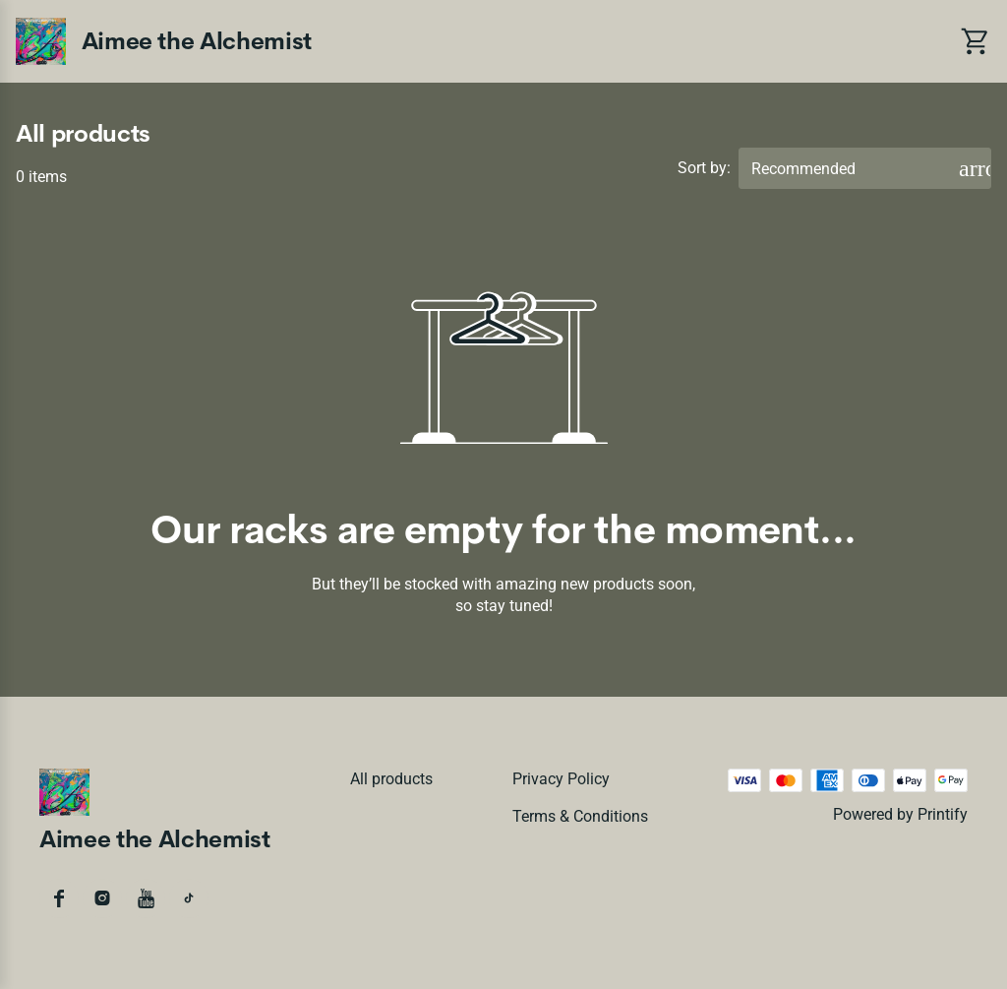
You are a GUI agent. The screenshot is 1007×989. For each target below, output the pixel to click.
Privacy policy (561, 779)
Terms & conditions (580, 816)
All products (391, 779)
